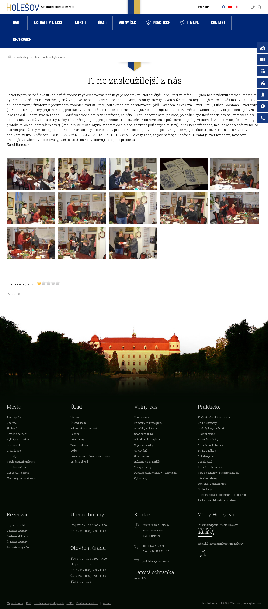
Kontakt (218, 23)
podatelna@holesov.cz (156, 561)
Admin (107, 603)
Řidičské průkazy (17, 541)
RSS (28, 603)
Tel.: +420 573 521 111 (155, 545)
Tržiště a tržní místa (210, 467)
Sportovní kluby (143, 434)
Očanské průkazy (17, 530)
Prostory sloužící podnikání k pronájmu (222, 494)
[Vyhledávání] (259, 7)
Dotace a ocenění (17, 434)
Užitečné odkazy (208, 478)
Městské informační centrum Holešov (221, 543)
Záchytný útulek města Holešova (217, 500)
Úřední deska (78, 423)
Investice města (16, 467)
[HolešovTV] (230, 7)
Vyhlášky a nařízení (19, 439)
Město (80, 23)
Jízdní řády (205, 489)
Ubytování (140, 450)
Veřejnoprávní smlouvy (21, 461)
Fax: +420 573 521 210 (156, 551)
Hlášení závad (206, 434)
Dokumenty (77, 439)
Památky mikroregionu (148, 423)
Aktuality (22, 57)
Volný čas (127, 23)
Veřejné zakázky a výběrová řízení (218, 472)
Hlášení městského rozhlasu (215, 417)
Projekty (12, 456)
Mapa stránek (15, 603)
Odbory (74, 434)
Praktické (158, 23)
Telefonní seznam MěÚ (84, 428)
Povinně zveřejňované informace (90, 456)
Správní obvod (79, 461)
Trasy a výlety (142, 467)
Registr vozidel (16, 525)
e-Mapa (189, 23)
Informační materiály (147, 461)
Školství (12, 428)
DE (207, 7)
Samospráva (14, 417)
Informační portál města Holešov (218, 525)
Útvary (74, 417)
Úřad (102, 23)
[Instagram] (236, 7)
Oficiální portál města (57, 7)
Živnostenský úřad (18, 547)
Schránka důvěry (208, 439)
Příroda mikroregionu (147, 439)
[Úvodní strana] (10, 57)
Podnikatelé (14, 445)
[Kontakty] (253, 7)
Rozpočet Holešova (18, 472)
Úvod (17, 23)
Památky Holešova (145, 428)
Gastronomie (142, 456)
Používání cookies (87, 603)
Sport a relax (141, 417)
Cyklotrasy (140, 478)
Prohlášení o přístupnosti (49, 603)
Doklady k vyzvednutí (211, 428)
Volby (73, 450)
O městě (12, 423)
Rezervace (22, 40)
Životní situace (79, 445)
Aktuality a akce (48, 23)
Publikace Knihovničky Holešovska (155, 472)
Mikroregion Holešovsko (21, 478)
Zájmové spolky (143, 445)
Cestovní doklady (17, 536)
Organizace (14, 450)
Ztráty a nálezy (207, 450)
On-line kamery (207, 423)
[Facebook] (223, 7)
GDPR (70, 603)
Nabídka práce (206, 456)
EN (200, 7)
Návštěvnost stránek (210, 445)
